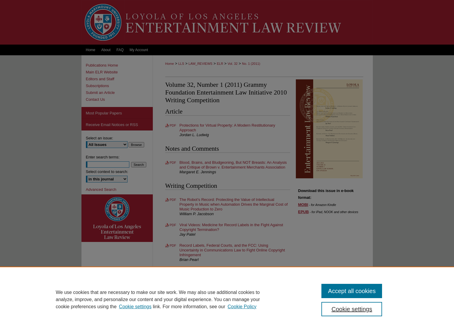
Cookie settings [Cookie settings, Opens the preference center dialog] (352, 309)
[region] (227, 299)
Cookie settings (135, 306)
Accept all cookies (352, 291)
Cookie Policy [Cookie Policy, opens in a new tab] (242, 306)
